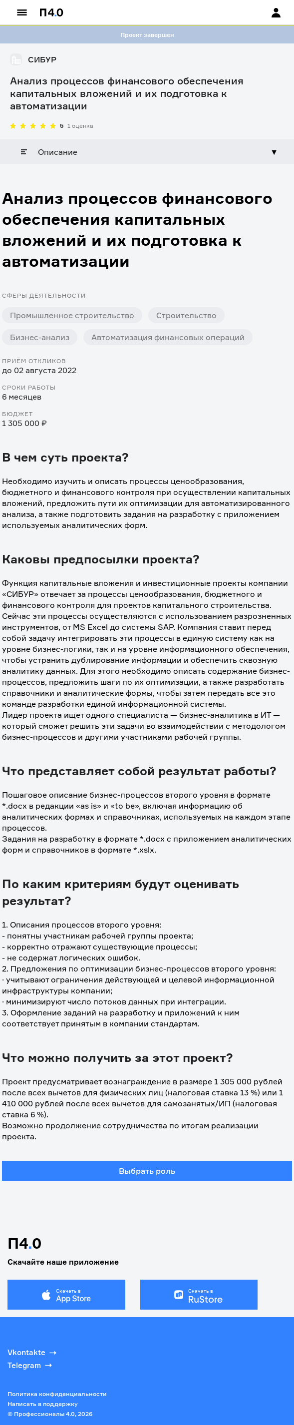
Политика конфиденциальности (57, 1394)
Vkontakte (32, 1353)
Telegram (30, 1365)
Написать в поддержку (42, 1404)
